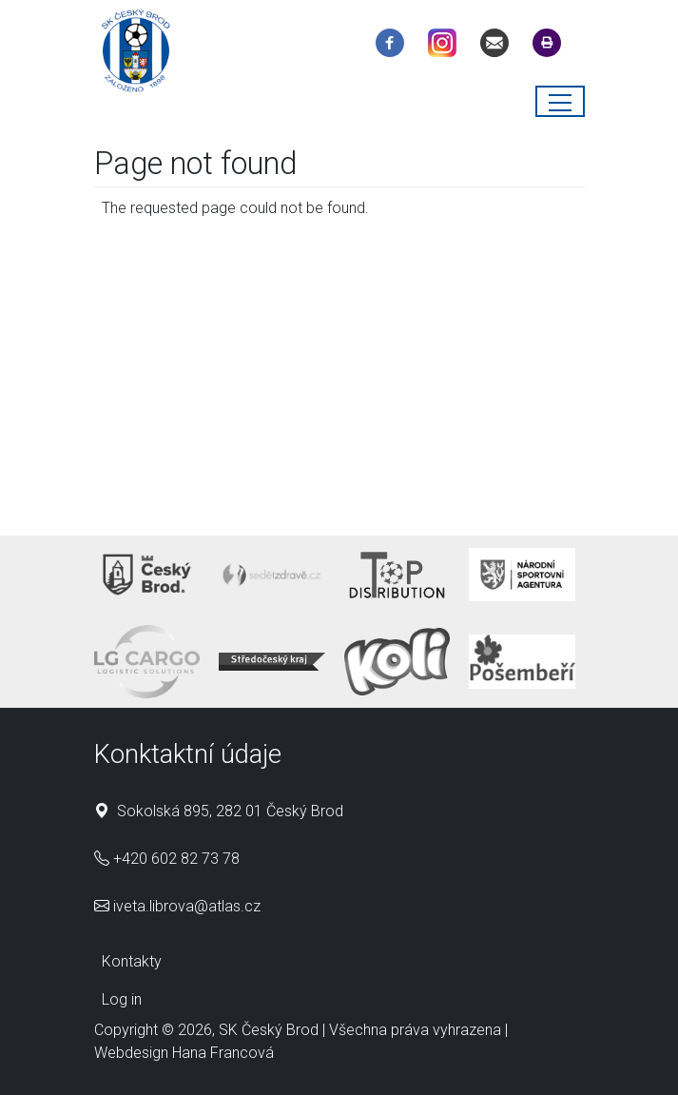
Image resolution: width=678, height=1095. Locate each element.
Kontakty (132, 961)
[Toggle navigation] (560, 101)
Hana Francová (223, 1053)
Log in (122, 999)
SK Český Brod (269, 1030)
